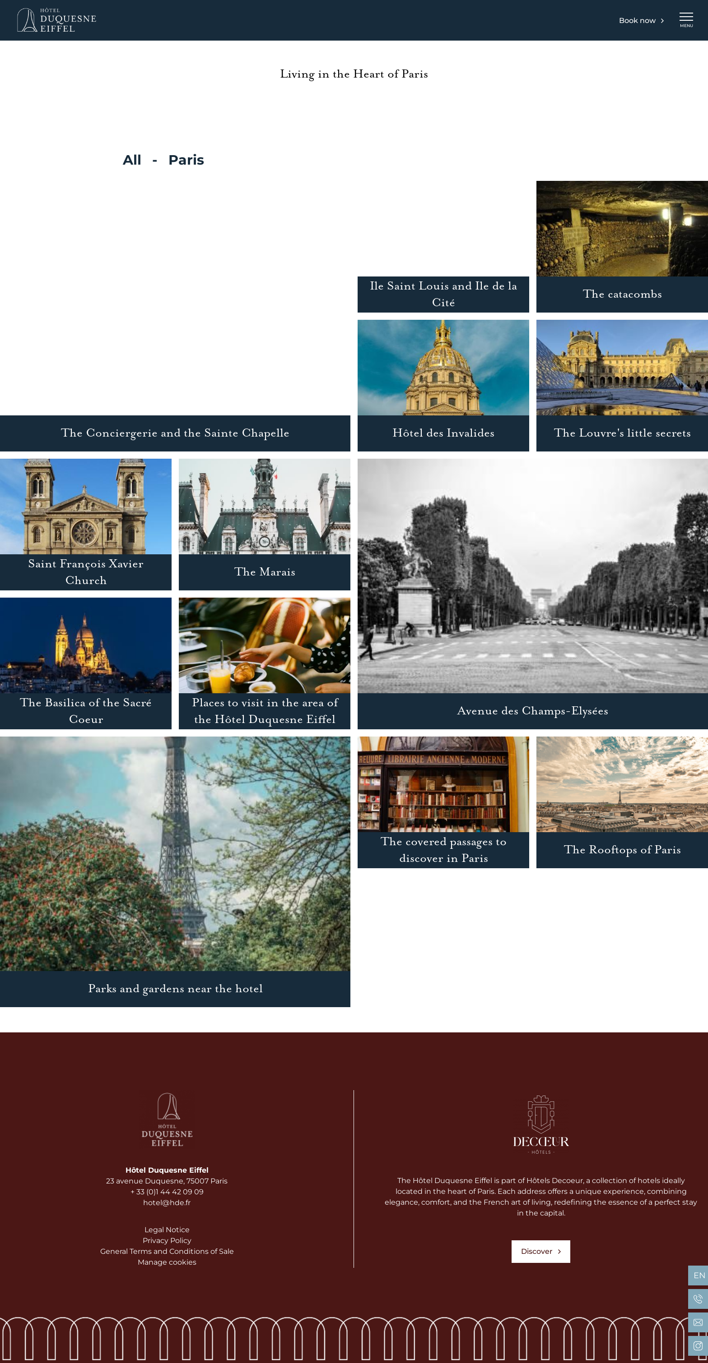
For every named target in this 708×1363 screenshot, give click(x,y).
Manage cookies (167, 1262)
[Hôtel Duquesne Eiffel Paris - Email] (698, 1322)
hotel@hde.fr (167, 1202)
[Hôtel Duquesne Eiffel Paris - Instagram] (698, 1346)
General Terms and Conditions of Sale (167, 1251)
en (700, 1275)
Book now (641, 20)
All (132, 160)
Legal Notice (167, 1229)
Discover (541, 1251)
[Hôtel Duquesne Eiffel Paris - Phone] (698, 1299)
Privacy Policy (167, 1240)
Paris (186, 160)
